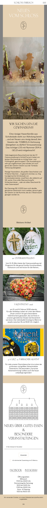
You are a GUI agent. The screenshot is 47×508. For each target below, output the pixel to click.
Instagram (31, 470)
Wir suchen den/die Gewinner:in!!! (23, 125)
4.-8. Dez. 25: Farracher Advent (23, 359)
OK (23, 504)
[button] (44, 2)
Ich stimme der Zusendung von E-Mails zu (25, 460)
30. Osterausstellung (23, 258)
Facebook (16, 470)
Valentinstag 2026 (23, 304)
